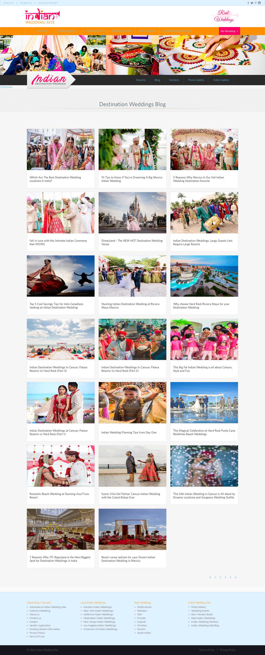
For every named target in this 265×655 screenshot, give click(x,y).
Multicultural (144, 607)
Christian (142, 625)
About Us (8, 2)
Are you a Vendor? (48, 2)
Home (29, 31)
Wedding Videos (121, 31)
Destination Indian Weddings (99, 618)
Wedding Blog (68, 31)
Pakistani (142, 610)
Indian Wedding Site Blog (205, 625)
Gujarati (141, 621)
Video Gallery (221, 80)
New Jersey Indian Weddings (99, 621)
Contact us (35, 618)
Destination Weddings (176, 31)
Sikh (139, 614)
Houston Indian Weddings (98, 607)
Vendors (44, 31)
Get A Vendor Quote (202, 614)
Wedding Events (200, 610)
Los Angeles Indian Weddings (100, 625)
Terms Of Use (37, 636)
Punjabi (141, 618)
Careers (34, 621)
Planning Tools (95, 31)
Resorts (141, 80)
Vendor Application (40, 625)
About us (34, 614)
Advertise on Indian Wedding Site (48, 607)
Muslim (141, 629)
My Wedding (229, 31)
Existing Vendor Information (45, 629)
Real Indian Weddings (203, 618)
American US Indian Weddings (100, 629)
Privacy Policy (37, 632)
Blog (157, 80)
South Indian (144, 632)
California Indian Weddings (98, 614)
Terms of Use (206, 650)
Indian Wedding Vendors (204, 621)
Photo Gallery (147, 31)
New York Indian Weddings (98, 610)
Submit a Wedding (40, 610)
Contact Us (26, 2)
